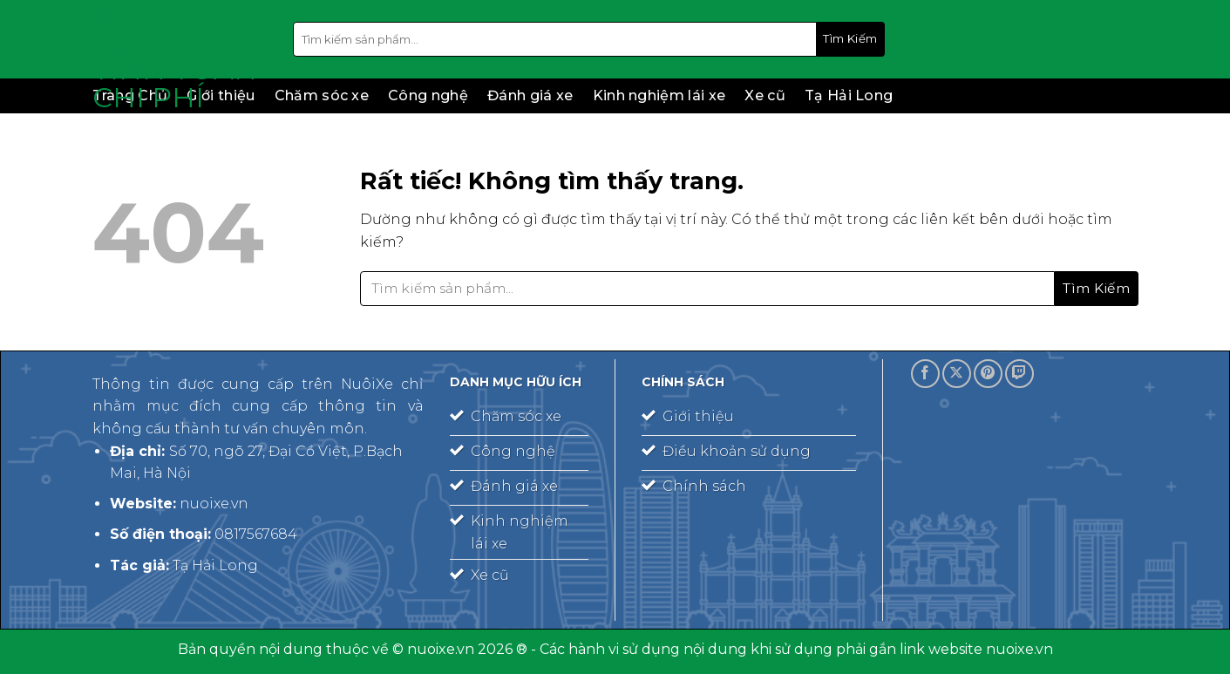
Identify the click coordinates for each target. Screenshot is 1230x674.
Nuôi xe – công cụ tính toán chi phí (174, 56)
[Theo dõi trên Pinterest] (988, 373)
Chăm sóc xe (322, 95)
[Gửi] (851, 39)
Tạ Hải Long (849, 95)
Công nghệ (428, 95)
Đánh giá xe (530, 95)
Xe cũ (764, 95)
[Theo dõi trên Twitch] (1019, 373)
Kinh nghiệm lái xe (659, 95)
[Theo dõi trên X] (956, 373)
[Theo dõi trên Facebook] (925, 373)
